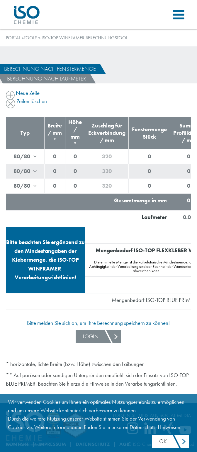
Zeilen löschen (26, 101)
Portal (13, 38)
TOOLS (30, 38)
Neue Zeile (23, 93)
